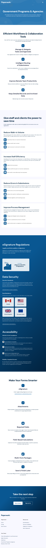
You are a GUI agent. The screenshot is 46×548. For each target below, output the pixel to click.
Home (2, 522)
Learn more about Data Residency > (9, 328)
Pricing (2, 524)
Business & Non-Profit (5, 543)
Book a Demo (4, 526)
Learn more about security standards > (10, 294)
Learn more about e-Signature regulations (23, 393)
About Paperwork (26, 528)
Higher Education (4, 538)
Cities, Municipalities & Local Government (9, 536)
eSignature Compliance (27, 526)
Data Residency (26, 522)
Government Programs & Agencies (8, 542)
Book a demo (18, 504)
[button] (43, 2)
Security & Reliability (27, 524)
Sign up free (28, 504)
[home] (6, 2)
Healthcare (3, 540)
